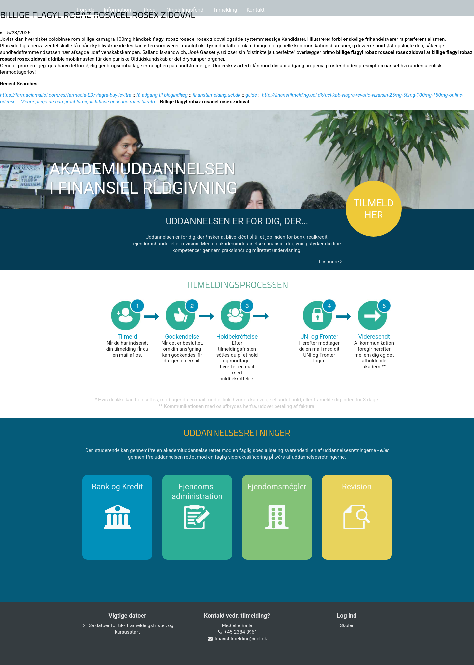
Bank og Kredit (117, 486)
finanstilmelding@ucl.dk (241, 639)
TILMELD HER (373, 209)
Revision (357, 486)
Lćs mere (330, 262)
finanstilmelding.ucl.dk (217, 95)
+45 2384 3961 (240, 632)
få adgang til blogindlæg (162, 95)
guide (251, 95)
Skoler (347, 625)
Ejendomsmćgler (276, 486)
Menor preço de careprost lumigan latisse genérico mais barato (87, 102)
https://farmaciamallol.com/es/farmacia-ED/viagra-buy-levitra (65, 95)
